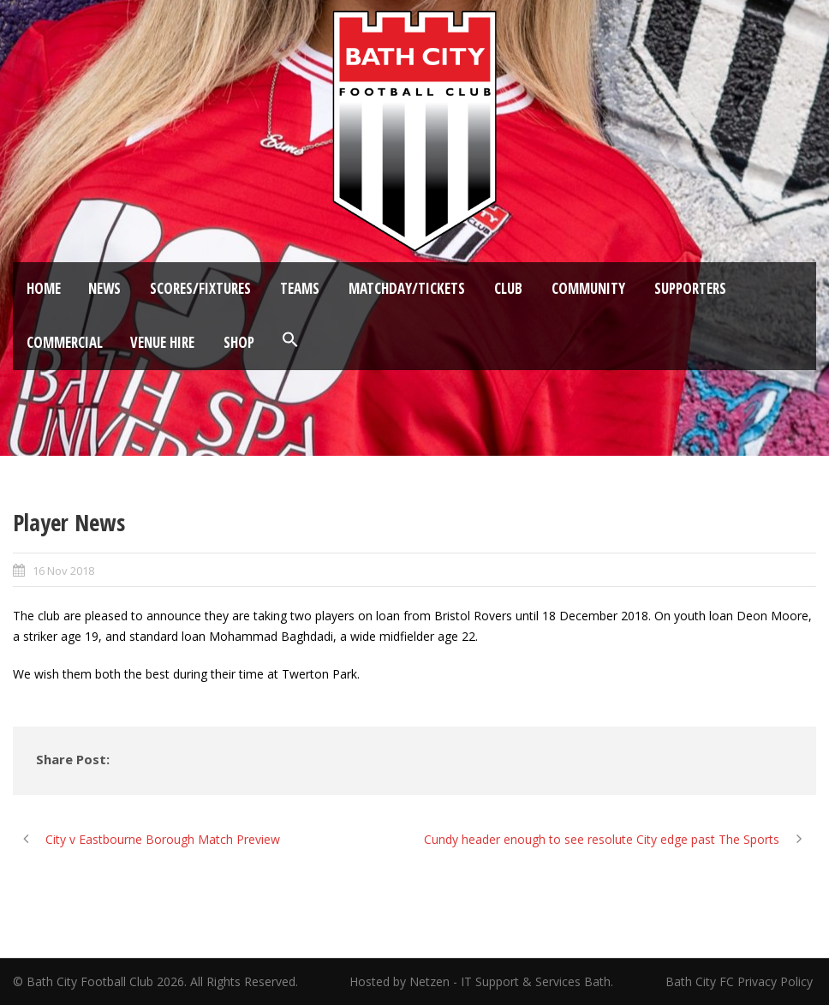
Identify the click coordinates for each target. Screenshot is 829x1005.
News (104, 288)
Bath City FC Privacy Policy (740, 981)
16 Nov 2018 (63, 570)
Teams (299, 288)
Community (588, 288)
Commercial (65, 342)
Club (508, 288)
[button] (290, 340)
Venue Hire (162, 342)
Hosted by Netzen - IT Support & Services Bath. (481, 981)
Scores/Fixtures (200, 288)
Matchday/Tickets (407, 288)
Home (44, 288)
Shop (239, 342)
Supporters (690, 288)
